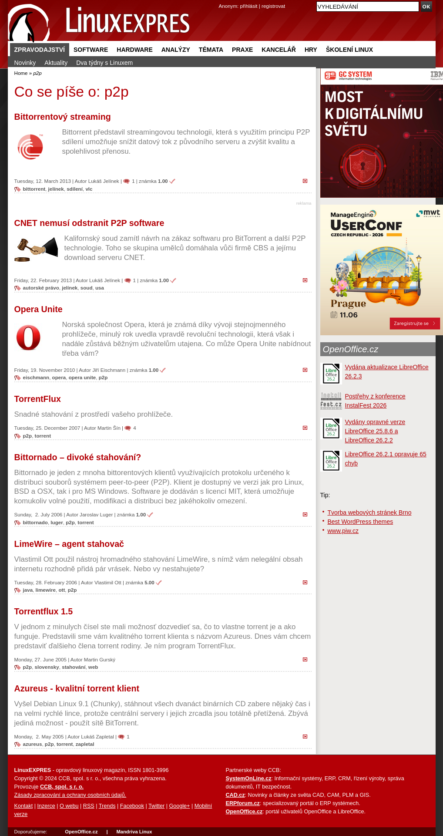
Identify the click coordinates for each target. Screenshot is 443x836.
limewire (46, 590)
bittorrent (34, 189)
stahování (73, 667)
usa (99, 287)
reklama (304, 203)
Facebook (132, 806)
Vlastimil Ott (107, 582)
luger (56, 522)
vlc (88, 189)
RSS (88, 806)
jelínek (56, 189)
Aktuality (55, 62)
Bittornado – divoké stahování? (77, 457)
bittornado (35, 522)
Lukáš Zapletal (97, 736)
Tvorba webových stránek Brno (370, 512)
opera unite (82, 377)
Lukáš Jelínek (103, 181)
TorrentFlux (37, 399)
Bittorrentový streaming (62, 116)
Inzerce (46, 806)
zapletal (85, 744)
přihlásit (249, 6)
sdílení (75, 189)
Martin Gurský (99, 659)
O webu (69, 806)
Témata (211, 49)
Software (91, 49)
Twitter (156, 806)
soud (87, 287)
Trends (107, 806)
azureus (32, 744)
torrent (43, 435)
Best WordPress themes (360, 521)
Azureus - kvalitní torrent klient (76, 688)
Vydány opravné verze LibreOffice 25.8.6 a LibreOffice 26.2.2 (375, 431)
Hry (311, 49)
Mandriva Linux (134, 831)
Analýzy (175, 49)
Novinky (25, 62)
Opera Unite (38, 309)
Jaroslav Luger (96, 514)
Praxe (242, 49)
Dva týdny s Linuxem (104, 62)
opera (59, 377)
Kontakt (23, 806)
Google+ (179, 806)
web (93, 667)
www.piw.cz (343, 530)
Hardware (134, 49)
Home (21, 73)
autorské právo (41, 287)
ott (61, 590)
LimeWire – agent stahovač (69, 544)
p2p (103, 377)
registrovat (273, 6)
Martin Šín (109, 428)
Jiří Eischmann (108, 370)
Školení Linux (349, 49)
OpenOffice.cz (351, 349)
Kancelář (279, 49)
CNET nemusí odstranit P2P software (89, 223)
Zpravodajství (39, 49)
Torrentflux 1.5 (43, 611)
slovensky (47, 667)
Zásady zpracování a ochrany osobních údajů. (70, 795)
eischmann (36, 377)
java (28, 590)
